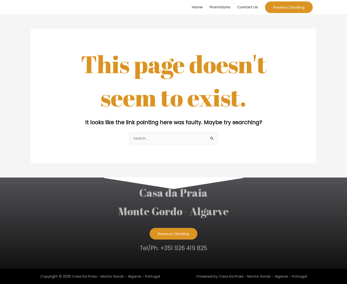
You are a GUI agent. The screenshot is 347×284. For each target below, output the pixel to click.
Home (197, 7)
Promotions (220, 7)
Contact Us (247, 7)
